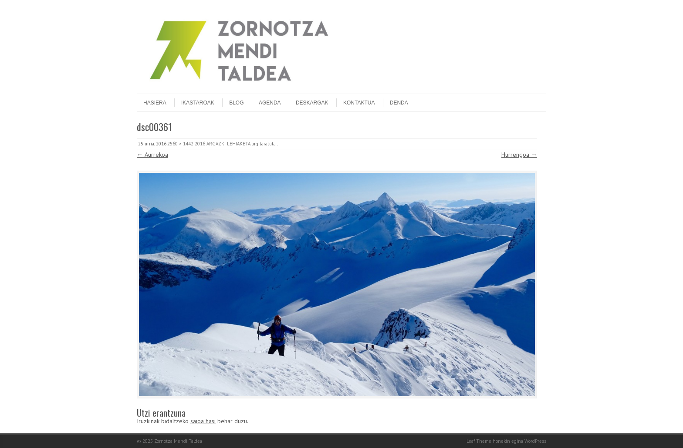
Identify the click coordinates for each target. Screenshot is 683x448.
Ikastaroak (197, 103)
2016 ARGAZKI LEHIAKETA (222, 144)
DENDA (399, 103)
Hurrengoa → (519, 154)
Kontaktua (359, 103)
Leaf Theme (479, 441)
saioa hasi (203, 421)
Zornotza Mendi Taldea (178, 441)
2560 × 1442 (180, 144)
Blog (236, 103)
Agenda (270, 103)
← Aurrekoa (152, 154)
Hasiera (154, 103)
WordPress (535, 441)
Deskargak (312, 103)
